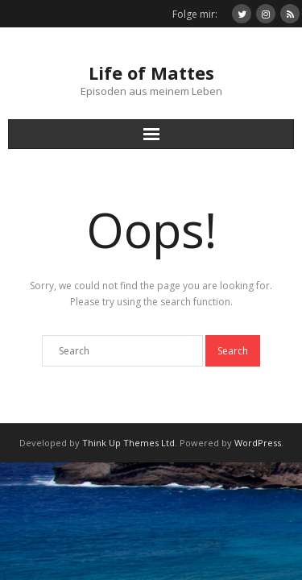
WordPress (257, 443)
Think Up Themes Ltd (128, 443)
